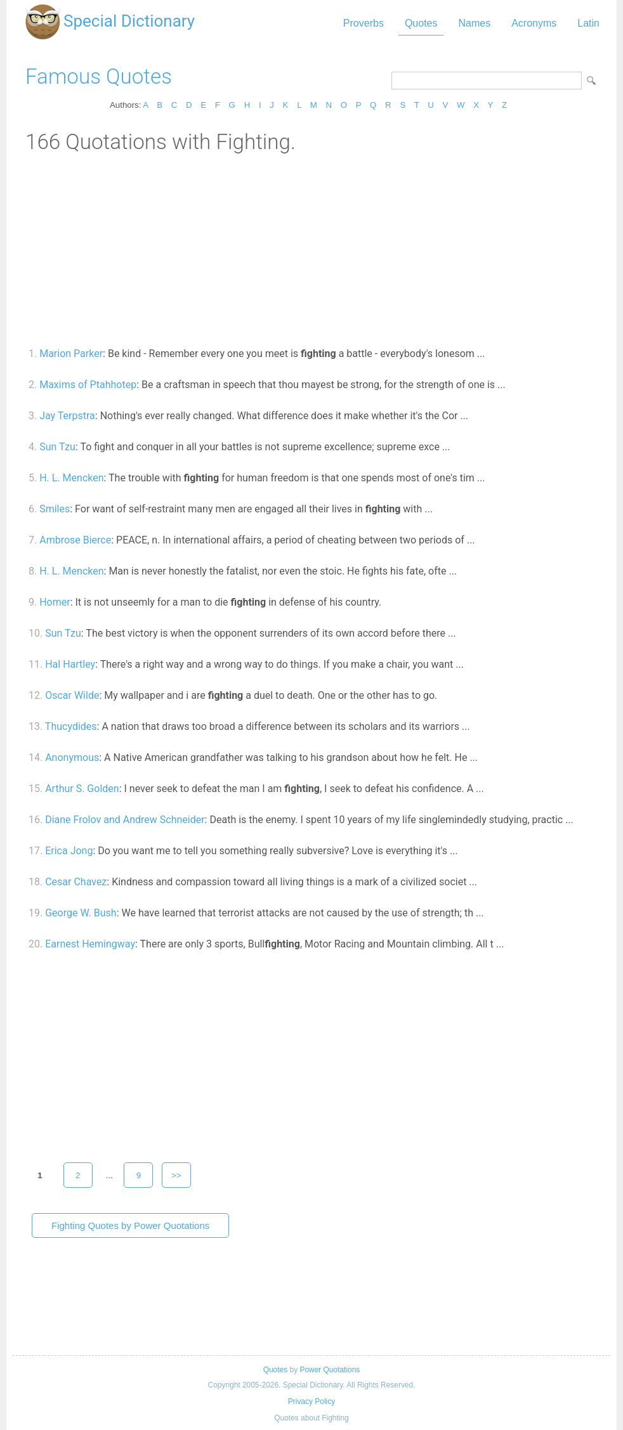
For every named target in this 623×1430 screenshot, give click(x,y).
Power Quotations (329, 1369)
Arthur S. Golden (82, 789)
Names (474, 23)
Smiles (54, 509)
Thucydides (71, 726)
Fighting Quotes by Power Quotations (130, 1225)
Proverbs (363, 23)
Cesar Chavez (76, 882)
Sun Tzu (57, 447)
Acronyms (533, 23)
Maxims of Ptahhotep (87, 385)
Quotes (421, 23)
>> (176, 1175)
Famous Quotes (98, 76)
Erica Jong (69, 851)
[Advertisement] (311, 249)
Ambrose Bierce (75, 540)
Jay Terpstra (67, 416)
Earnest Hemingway (90, 944)
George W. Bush (81, 913)
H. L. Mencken (71, 478)
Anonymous (72, 757)
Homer (54, 602)
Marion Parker (71, 354)
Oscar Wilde (72, 695)
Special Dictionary (129, 20)
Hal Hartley (70, 664)
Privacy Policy (311, 1401)
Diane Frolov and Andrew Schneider (124, 820)
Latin (588, 23)
